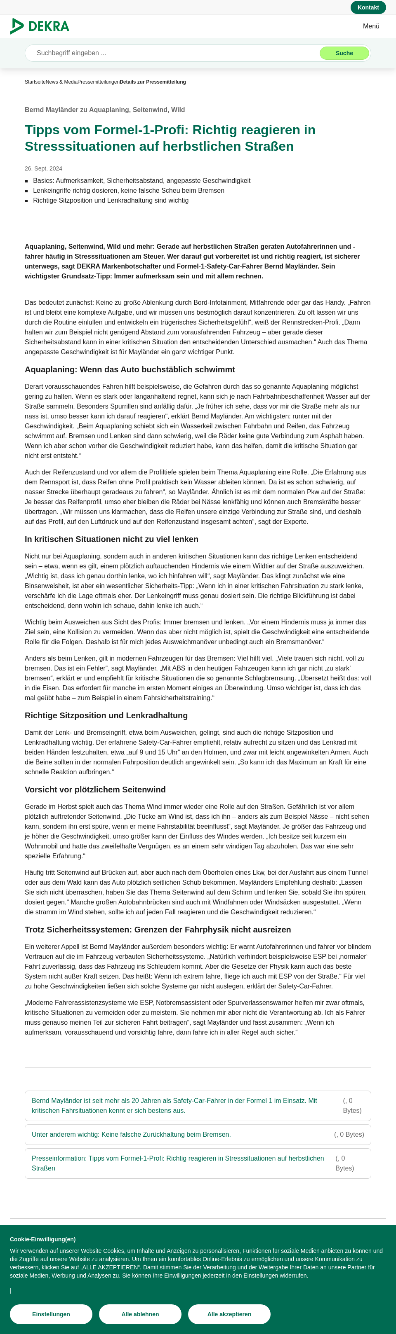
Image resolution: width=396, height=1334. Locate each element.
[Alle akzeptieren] (229, 1319)
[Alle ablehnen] (140, 1319)
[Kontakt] (368, 7)
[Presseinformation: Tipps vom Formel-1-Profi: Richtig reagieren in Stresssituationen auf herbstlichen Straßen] (198, 1163)
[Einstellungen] (51, 1319)
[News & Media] (62, 82)
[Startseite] (35, 82)
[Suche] (344, 53)
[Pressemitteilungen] (99, 82)
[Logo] (43, 26)
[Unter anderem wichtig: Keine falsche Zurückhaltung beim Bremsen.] (198, 1134)
